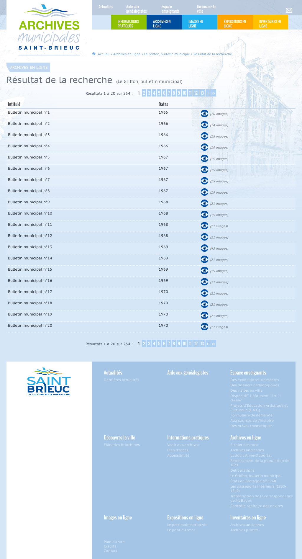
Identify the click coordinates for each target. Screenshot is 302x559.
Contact (110, 550)
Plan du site (114, 542)
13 (202, 93)
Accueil (104, 54)
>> (213, 93)
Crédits (110, 546)
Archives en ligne (127, 54)
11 (190, 93)
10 (184, 93)
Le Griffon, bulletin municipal (167, 54)
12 (196, 93)
